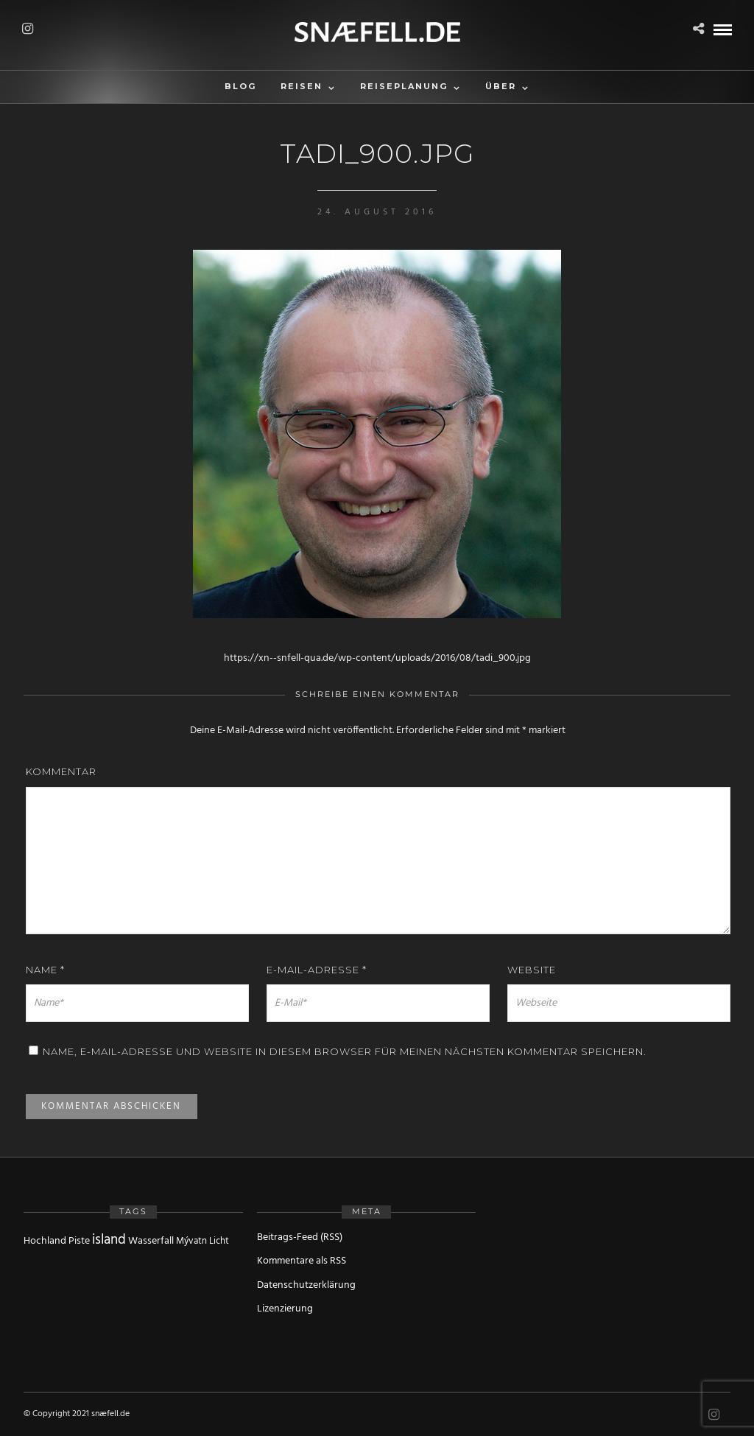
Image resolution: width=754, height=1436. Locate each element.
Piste (79, 1241)
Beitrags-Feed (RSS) (299, 1237)
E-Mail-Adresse (317, 970)
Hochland (45, 1241)
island (109, 1240)
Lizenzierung (285, 1308)
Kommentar (61, 771)
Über (500, 86)
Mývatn (191, 1241)
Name (45, 970)
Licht (219, 1241)
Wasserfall (151, 1241)
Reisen (302, 86)
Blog (240, 86)
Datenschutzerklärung (306, 1285)
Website (531, 970)
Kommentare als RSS (301, 1261)
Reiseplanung (404, 86)
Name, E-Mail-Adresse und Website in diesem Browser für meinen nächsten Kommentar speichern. (344, 1051)
